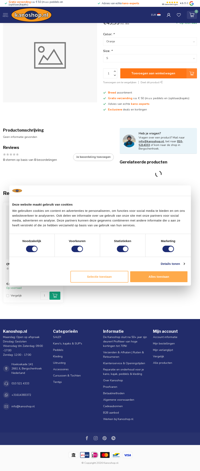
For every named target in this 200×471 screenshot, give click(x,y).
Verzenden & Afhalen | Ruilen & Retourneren (123, 354)
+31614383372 (21, 395)
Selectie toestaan (99, 276)
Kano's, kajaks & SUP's (67, 343)
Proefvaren (110, 387)
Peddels (58, 350)
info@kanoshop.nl (151, 141)
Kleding (58, 356)
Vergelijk (16, 295)
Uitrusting (59, 363)
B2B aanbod (111, 413)
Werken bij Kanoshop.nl (118, 419)
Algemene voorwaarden (118, 400)
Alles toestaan (159, 276)
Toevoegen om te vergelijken (119, 82)
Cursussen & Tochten (67, 375)
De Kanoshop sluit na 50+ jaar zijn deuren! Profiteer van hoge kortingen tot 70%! (125, 341)
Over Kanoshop (113, 380)
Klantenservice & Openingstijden (124, 363)
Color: (108, 34)
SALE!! (57, 337)
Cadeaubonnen (113, 406)
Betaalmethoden (114, 393)
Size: (107, 51)
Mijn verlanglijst (163, 350)
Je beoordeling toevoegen (93, 157)
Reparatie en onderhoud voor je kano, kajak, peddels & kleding (123, 372)
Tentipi (57, 382)
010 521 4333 (20, 383)
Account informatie (165, 337)
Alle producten (162, 363)
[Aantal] (44, 296)
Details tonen (170, 263)
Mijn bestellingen (164, 343)
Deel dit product (152, 82)
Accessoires (61, 369)
